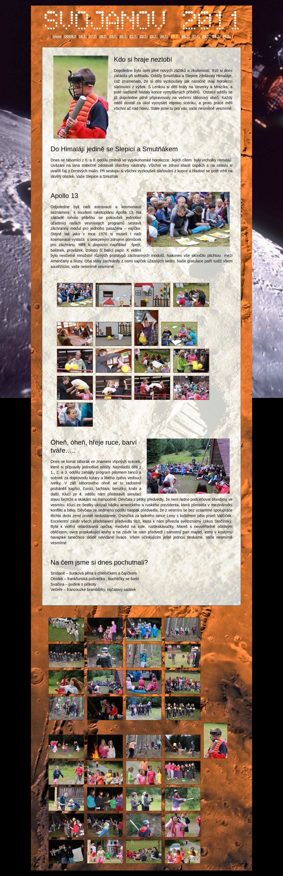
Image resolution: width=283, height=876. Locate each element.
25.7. (175, 36)
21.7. (133, 36)
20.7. (123, 36)
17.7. (92, 36)
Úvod (57, 36)
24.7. (163, 36)
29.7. (216, 36)
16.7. (83, 36)
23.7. (154, 36)
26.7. (186, 36)
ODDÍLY (70, 36)
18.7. (103, 36)
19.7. (113, 36)
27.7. (196, 36)
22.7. (143, 36)
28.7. (206, 36)
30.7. (226, 36)
